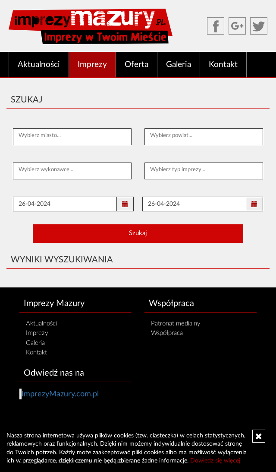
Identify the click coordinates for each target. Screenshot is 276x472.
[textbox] (72, 136)
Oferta (136, 65)
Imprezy (92, 65)
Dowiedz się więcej (215, 461)
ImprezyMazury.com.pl (60, 394)
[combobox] (72, 136)
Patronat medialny (176, 323)
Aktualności (39, 65)
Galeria (178, 65)
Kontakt (223, 65)
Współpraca (167, 333)
